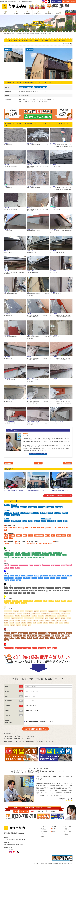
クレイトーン (7, 600)
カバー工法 (7, 521)
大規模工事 (7, 504)
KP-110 (45, 622)
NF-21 (5, 588)
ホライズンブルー (66, 575)
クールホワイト (36, 613)
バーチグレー (24, 590)
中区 (64, 527)
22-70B (24, 625)
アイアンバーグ (42, 633)
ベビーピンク (37, 565)
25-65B (51, 618)
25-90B (23, 622)
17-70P (63, 600)
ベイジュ (34, 615)
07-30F (55, 648)
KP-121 (51, 622)
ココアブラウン (8, 635)
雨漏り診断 (65, 828)
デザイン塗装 (41, 507)
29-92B (40, 622)
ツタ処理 (50, 513)
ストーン (17, 615)
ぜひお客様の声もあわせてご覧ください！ (57, 495)
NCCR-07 (56, 590)
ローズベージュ (55, 565)
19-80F (12, 620)
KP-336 (6, 567)
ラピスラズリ (26, 578)
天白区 (25, 527)
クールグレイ (26, 613)
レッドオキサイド (8, 648)
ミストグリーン (26, 555)
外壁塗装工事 (22, 87)
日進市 (36, 535)
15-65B (29, 637)
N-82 (29, 625)
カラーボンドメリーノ (9, 613)
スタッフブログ (55, 829)
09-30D (49, 648)
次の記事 (8, 463)
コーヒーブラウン (52, 633)
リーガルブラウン (32, 635)
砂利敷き (59, 521)
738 (61, 590)
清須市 (58, 535)
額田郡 (40, 543)
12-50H (6, 637)
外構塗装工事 (50, 507)
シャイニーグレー (8, 615)
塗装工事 (14, 504)
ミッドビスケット (29, 618)
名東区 (20, 527)
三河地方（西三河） (34, 541)
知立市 (45, 543)
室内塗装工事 (57, 513)
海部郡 (17, 543)
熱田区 (59, 527)
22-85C (65, 620)
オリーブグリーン (8, 552)
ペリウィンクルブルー (55, 575)
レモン (45, 600)
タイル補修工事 (15, 515)
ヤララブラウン (17, 635)
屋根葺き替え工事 (16, 521)
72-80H (52, 578)
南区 (68, 527)
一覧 (38, 463)
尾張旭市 (19, 535)
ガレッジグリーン (25, 552)
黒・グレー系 (7, 586)
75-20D (58, 578)
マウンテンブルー (8, 578)
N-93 (56, 622)
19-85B (18, 620)
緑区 (30, 527)
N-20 (10, 593)
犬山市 (69, 535)
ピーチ (31, 565)
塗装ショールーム (44, 831)
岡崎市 (29, 543)
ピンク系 (6, 563)
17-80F (69, 600)
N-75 (28, 593)
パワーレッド (42, 648)
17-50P (57, 600)
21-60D (64, 637)
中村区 (48, 527)
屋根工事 (6, 518)
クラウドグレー (50, 588)
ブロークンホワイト (51, 615)
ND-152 (18, 637)
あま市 (5, 535)
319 (62, 635)
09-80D (18, 567)
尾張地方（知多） (9, 541)
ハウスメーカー (66, 833)
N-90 (34, 622)
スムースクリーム (25, 615)
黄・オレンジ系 (8, 598)
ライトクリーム (38, 600)
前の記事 (67, 463)
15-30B (12, 637)
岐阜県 (56, 541)
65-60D (18, 557)
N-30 (15, 593)
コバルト (37, 575)
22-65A (50, 590)
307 (52, 635)
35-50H (52, 555)
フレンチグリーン (8, 555)
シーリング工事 (37, 87)
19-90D (12, 622)
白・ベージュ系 (8, 609)
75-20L (6, 580)
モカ (24, 635)
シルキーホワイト (65, 613)
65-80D (41, 578)
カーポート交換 (51, 521)
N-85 (33, 593)
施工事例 (16, 12)
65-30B (12, 557)
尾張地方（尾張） (9, 533)
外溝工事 (66, 521)
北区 (34, 527)
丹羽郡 (11, 537)
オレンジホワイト (53, 611)
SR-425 (23, 557)
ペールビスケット (27, 600)
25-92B (29, 622)
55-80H (18, 575)
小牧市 (5, 537)
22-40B (58, 637)
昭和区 (53, 527)
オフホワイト (43, 611)
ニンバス (34, 588)
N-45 (19, 593)
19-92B (41, 620)
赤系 (5, 645)
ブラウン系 (7, 630)
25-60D (6, 622)
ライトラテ (7, 618)
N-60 (24, 593)
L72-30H (12, 580)
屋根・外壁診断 (66, 829)
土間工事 (43, 521)
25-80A (57, 618)
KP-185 (66, 590)
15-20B (28, 588)
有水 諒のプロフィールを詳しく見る (38, 453)
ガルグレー (41, 588)
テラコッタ (14, 633)
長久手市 (47, 535)
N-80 (46, 618)
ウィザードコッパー (19, 588)
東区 (38, 527)
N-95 (61, 622)
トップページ (43, 826)
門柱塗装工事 (58, 507)
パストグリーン (57, 552)
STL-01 (12, 625)
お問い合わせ (54, 831)
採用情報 (42, 836)
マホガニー (69, 633)
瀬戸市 (24, 535)
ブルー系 (6, 573)
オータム (17, 552)
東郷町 (41, 535)
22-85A (47, 620)
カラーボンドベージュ (65, 611)
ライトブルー (18, 578)
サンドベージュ (55, 613)
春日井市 (30, 535)
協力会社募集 (65, 834)
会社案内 (42, 833)
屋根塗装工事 (30, 87)
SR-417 (41, 557)
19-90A (36, 620)
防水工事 (45, 87)
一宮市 (63, 535)
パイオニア (61, 633)
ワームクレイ (33, 633)
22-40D (57, 635)
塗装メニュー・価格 (67, 826)
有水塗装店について (48, 12)
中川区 (43, 527)
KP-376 (12, 567)
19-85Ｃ (24, 620)
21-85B (59, 620)
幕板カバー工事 (35, 513)
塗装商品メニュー (38, 12)
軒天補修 (65, 513)
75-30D (12, 575)
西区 (5, 527)
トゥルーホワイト (62, 615)
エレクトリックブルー (27, 575)
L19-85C (51, 600)
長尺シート (7, 515)
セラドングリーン (47, 552)
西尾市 (34, 543)
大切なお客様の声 (59, 12)
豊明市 (53, 535)
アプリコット (28, 611)
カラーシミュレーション (67, 831)
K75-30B (64, 578)
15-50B (24, 637)
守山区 (10, 527)
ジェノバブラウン (23, 633)
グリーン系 (7, 550)
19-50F (53, 637)
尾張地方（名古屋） (10, 525)
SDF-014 (6, 625)
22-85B (53, 620)
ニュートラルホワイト (17, 618)
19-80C (63, 618)
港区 (5, 529)
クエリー (19, 613)
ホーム (5, 12)
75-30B (6, 575)
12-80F (6, 565)
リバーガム (17, 555)
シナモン (34, 648)
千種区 (15, 527)
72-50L (46, 578)
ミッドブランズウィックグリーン (40, 555)
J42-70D (35, 557)
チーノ (21, 611)
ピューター (41, 615)
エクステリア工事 (45, 518)
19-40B (41, 637)
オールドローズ (23, 565)
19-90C (12, 603)
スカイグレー (66, 588)
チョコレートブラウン (43, 635)
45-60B (6, 557)
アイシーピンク (14, 565)
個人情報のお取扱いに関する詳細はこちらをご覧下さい (40, 721)
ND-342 (67, 635)
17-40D (47, 637)
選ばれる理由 (27, 12)
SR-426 (18, 580)
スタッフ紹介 (43, 834)
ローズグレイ (46, 565)
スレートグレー (8, 590)
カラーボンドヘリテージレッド (22, 648)
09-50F (6, 640)
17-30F (35, 637)
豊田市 (50, 543)
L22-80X (24, 603)
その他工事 (7, 510)
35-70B (58, 555)
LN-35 (5, 593)
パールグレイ (33, 590)
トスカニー (7, 633)
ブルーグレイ (44, 575)
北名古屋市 (12, 535)
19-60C (6, 620)
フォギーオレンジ (17, 600)
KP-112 (18, 622)
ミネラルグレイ (42, 590)
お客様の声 (54, 828)
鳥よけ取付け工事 (24, 513)
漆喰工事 (24, 521)
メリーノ (16, 611)
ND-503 (66, 622)
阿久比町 (6, 543)
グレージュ (58, 588)
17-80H (69, 565)
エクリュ (36, 611)
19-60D (69, 618)
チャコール (16, 590)
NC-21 (11, 588)
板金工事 (31, 521)
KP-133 (29, 557)
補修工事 (37, 521)
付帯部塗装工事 (32, 507)
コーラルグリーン (36, 552)
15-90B (63, 565)
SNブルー (34, 578)
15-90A (18, 625)
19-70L (6, 603)
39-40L (64, 555)
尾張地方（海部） (21, 541)
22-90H (18, 603)
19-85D (30, 620)
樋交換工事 (43, 513)
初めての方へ (43, 828)
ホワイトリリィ (8, 611)
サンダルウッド (45, 613)
